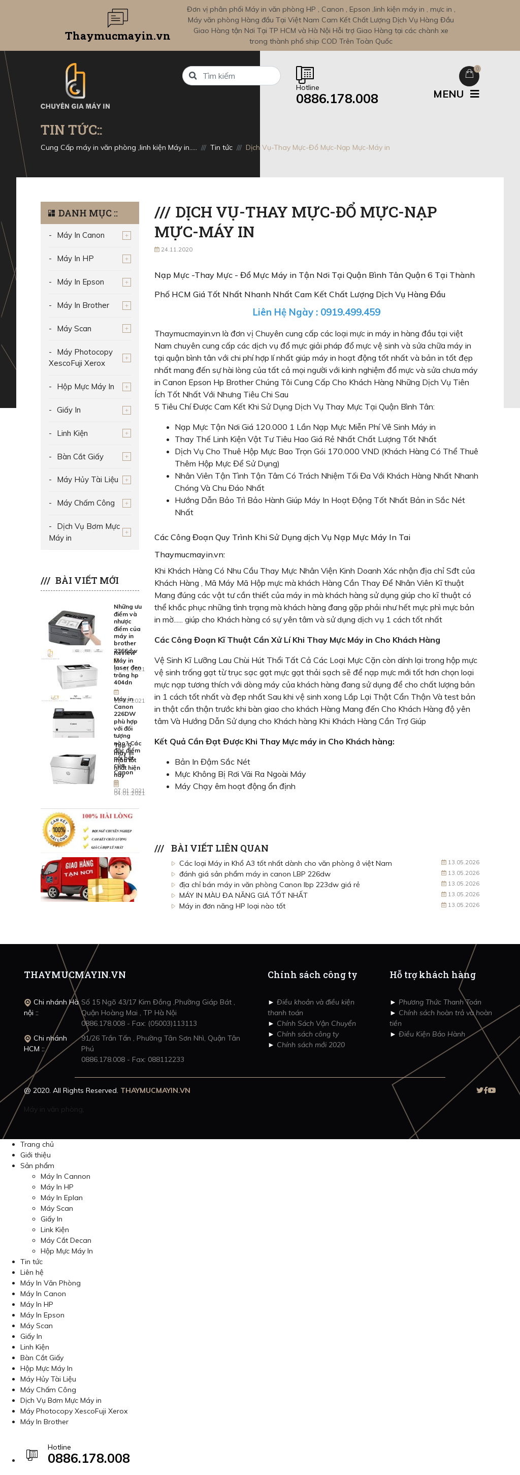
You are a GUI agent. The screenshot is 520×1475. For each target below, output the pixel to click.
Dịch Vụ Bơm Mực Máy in (84, 532)
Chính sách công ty (307, 1034)
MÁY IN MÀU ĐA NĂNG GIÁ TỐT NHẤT (243, 895)
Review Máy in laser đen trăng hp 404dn (127, 667)
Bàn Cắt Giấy (80, 456)
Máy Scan (74, 328)
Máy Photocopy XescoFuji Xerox (81, 357)
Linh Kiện (72, 433)
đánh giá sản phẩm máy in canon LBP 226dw (255, 873)
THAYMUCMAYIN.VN (155, 1090)
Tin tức (31, 1261)
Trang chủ (37, 1144)
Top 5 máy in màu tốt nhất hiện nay (127, 759)
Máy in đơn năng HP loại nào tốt (232, 906)
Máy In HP (75, 258)
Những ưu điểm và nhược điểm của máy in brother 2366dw (128, 628)
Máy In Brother (83, 305)
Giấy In (69, 410)
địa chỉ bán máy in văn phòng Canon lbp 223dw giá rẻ (269, 884)
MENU (456, 93)
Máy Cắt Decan (66, 1240)
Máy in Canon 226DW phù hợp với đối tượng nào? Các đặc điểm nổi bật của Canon (128, 735)
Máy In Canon (81, 235)
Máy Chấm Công (86, 503)
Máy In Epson (80, 282)
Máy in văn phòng (53, 1109)
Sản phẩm (37, 1165)
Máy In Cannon (65, 1176)
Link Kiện (55, 1229)
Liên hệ (32, 1272)
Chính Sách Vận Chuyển (315, 1023)
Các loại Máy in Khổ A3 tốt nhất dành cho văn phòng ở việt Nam (285, 863)
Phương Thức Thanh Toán (439, 1002)
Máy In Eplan (62, 1197)
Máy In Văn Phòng (50, 1283)
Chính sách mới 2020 (310, 1044)
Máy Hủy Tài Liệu (87, 479)
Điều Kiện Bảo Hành (431, 1034)
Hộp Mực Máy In (85, 386)
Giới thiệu (35, 1154)
